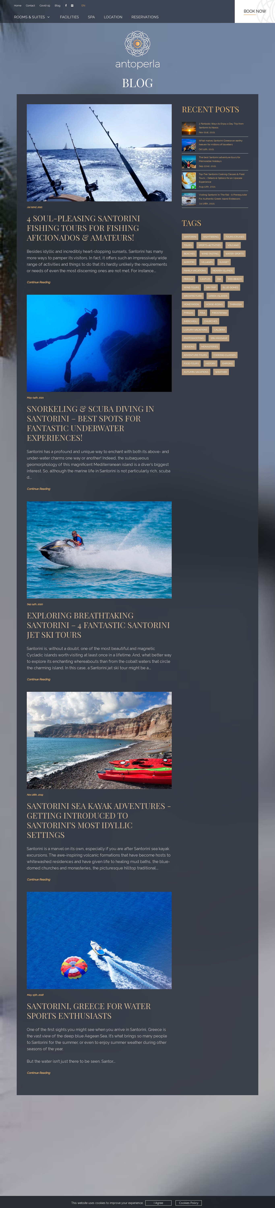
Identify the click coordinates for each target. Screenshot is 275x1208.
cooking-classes (195, 372)
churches (190, 338)
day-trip (189, 304)
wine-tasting (211, 262)
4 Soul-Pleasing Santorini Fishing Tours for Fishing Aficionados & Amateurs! (84, 227)
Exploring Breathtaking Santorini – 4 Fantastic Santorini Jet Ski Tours (81, 618)
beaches (189, 262)
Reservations (146, 17)
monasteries (192, 363)
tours (215, 245)
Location (114, 17)
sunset (189, 279)
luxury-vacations (216, 338)
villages (234, 270)
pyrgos (233, 321)
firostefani (204, 329)
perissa (217, 287)
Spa (92, 17)
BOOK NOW (255, 11)
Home (17, 5)
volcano (220, 253)
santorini (190, 236)
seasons (214, 355)
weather (221, 388)
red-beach (202, 296)
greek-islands (193, 312)
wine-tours (224, 296)
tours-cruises (194, 245)
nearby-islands (194, 287)
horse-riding (193, 321)
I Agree (156, 1203)
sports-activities (196, 253)
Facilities (70, 17)
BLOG (137, 82)
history (189, 380)
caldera (189, 346)
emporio (207, 380)
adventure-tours (220, 363)
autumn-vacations (196, 388)
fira (186, 329)
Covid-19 (45, 5)
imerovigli (226, 329)
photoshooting (212, 346)
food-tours (222, 372)
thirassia (215, 321)
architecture (233, 304)
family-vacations (212, 279)
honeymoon (218, 312)
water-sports (193, 270)
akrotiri (215, 270)
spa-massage (192, 355)
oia (186, 296)
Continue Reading (39, 282)
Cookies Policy (187, 1203)
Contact (30, 5)
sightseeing (212, 236)
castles (234, 287)
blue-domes (209, 304)
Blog (57, 5)
